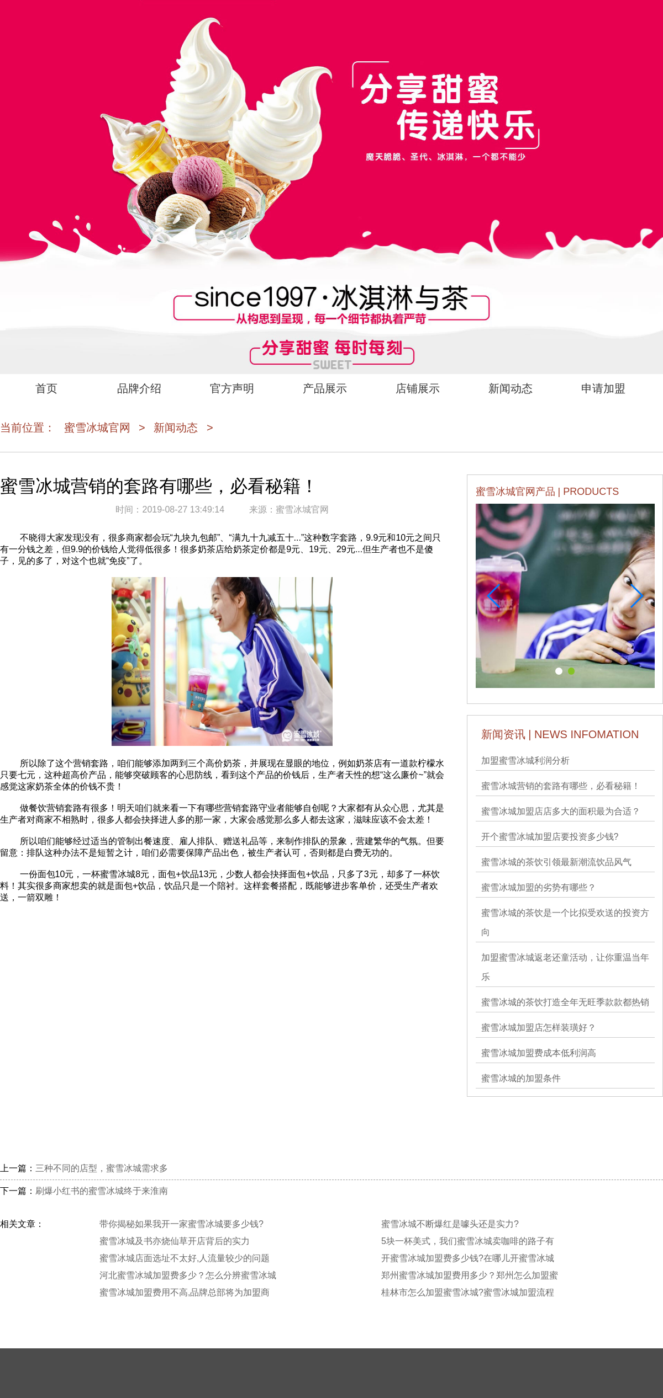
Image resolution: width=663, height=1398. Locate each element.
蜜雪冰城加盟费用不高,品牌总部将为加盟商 (184, 1292)
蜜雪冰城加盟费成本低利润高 (538, 1053)
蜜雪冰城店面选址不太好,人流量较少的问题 (184, 1258)
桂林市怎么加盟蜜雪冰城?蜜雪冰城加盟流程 (467, 1292)
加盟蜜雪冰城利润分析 (525, 760)
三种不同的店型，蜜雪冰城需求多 (101, 1168)
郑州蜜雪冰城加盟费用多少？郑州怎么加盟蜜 (469, 1275)
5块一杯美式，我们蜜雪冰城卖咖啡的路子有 (467, 1241)
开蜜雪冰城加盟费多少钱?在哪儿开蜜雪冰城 (467, 1258)
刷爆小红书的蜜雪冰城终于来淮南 (101, 1191)
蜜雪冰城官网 (97, 427)
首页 (46, 388)
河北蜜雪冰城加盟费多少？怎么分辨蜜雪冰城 (187, 1275)
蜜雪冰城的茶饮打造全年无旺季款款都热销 (565, 1002)
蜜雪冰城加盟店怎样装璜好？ (538, 1027)
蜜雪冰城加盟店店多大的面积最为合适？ (560, 811)
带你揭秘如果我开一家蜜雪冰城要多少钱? (181, 1224)
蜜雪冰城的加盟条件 (521, 1078)
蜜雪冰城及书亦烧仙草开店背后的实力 (174, 1241)
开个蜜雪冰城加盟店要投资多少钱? (550, 836)
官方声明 (232, 388)
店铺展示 (418, 388)
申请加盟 (603, 388)
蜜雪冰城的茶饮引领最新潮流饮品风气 (556, 862)
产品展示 (325, 388)
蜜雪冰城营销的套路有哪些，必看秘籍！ (560, 786)
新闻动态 (510, 388)
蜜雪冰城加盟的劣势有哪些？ (538, 887)
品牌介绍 (139, 388)
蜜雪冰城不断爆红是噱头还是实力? (450, 1224)
